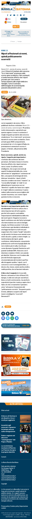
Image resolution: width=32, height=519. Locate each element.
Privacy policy (5, 506)
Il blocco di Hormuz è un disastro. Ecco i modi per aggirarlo (9, 418)
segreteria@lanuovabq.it (8, 478)
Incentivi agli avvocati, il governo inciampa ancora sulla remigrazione (8, 428)
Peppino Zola (11, 65)
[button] (16, 26)
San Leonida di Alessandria (23, 33)
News (9, 19)
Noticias (9, 22)
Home (12, 41)
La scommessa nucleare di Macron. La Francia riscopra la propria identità (8, 449)
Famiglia (19, 41)
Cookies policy (14, 506)
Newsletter (23, 22)
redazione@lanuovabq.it (8, 476)
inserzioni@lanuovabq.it (8, 480)
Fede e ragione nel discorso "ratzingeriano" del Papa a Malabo (8, 438)
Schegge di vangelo (9, 32)
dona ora (24, 19)
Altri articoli (16, 403)
